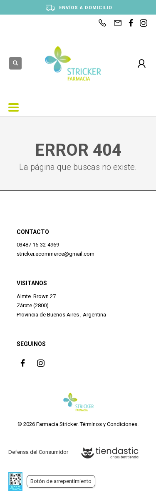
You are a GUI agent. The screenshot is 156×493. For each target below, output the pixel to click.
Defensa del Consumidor (38, 452)
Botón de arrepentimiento (61, 481)
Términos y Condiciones (108, 424)
